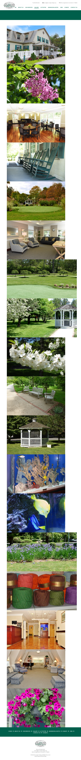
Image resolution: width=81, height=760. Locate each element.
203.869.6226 (37, 2)
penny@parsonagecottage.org (50, 2)
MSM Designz (43, 756)
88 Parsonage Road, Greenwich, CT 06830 (68, 2)
